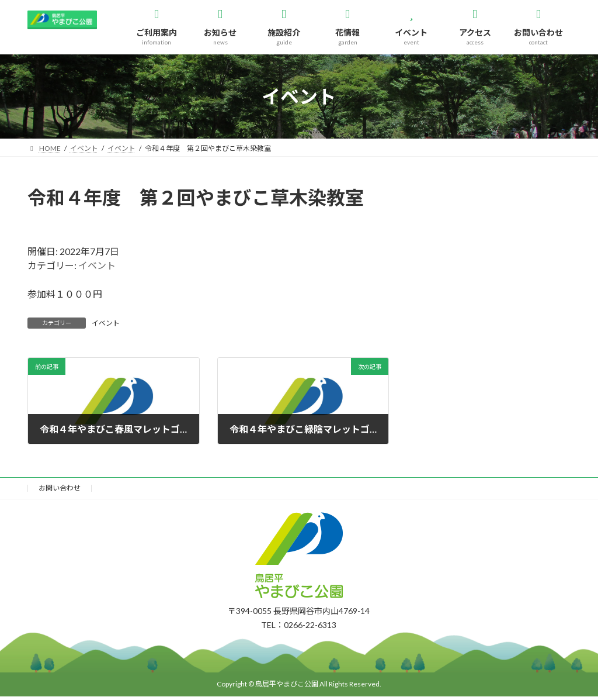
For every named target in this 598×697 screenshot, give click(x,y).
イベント (97, 265)
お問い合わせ (60, 488)
